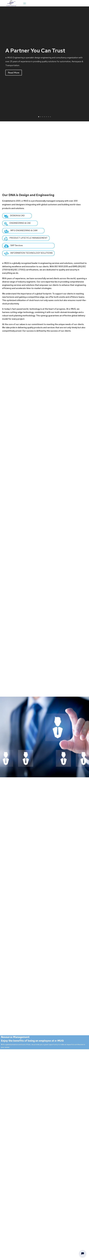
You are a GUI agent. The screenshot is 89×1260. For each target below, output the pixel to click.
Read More (13, 72)
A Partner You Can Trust (35, 50)
